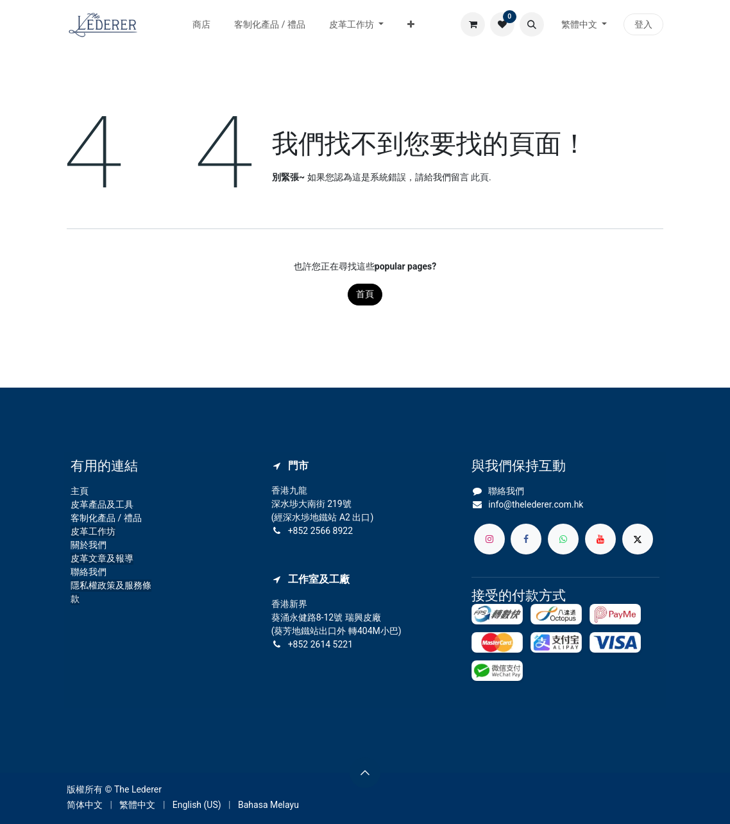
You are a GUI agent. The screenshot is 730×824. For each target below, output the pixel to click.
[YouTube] (600, 539)
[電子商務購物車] (473, 24)
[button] (532, 24)
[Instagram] (489, 539)
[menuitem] (202, 25)
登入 (643, 24)
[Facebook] (526, 539)
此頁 (480, 177)
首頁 (365, 294)
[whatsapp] (563, 539)
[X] (637, 539)
